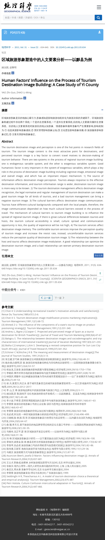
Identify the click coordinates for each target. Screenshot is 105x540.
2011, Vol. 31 (21, 47)
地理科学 (6, 47)
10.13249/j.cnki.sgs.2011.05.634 (71, 47)
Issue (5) (34, 47)
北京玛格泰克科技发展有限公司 (53, 534)
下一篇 (60, 297)
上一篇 (46, 297)
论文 (4, 52)
